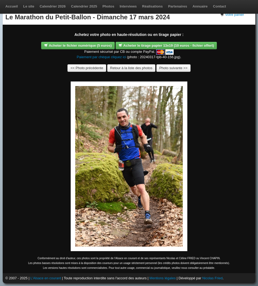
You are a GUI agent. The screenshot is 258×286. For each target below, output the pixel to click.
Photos (108, 6)
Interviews (128, 6)
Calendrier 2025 (84, 6)
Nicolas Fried (212, 278)
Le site (28, 6)
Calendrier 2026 (53, 6)
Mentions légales (162, 278)
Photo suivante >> (173, 68)
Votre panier (234, 15)
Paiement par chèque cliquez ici (101, 57)
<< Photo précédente (86, 68)
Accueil (11, 6)
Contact (219, 6)
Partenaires (177, 6)
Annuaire (199, 6)
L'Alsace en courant (45, 278)
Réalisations (152, 6)
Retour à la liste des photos (131, 68)
